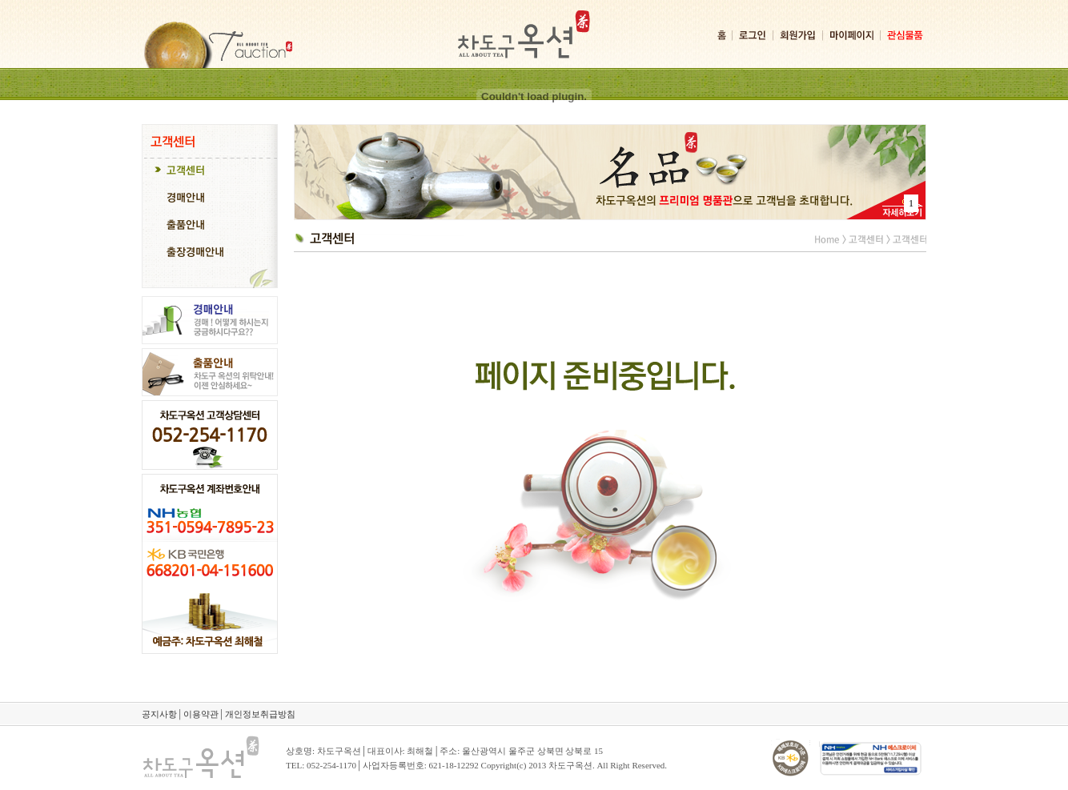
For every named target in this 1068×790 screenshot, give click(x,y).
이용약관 (201, 714)
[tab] (210, 172)
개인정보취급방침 (260, 714)
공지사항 (159, 714)
